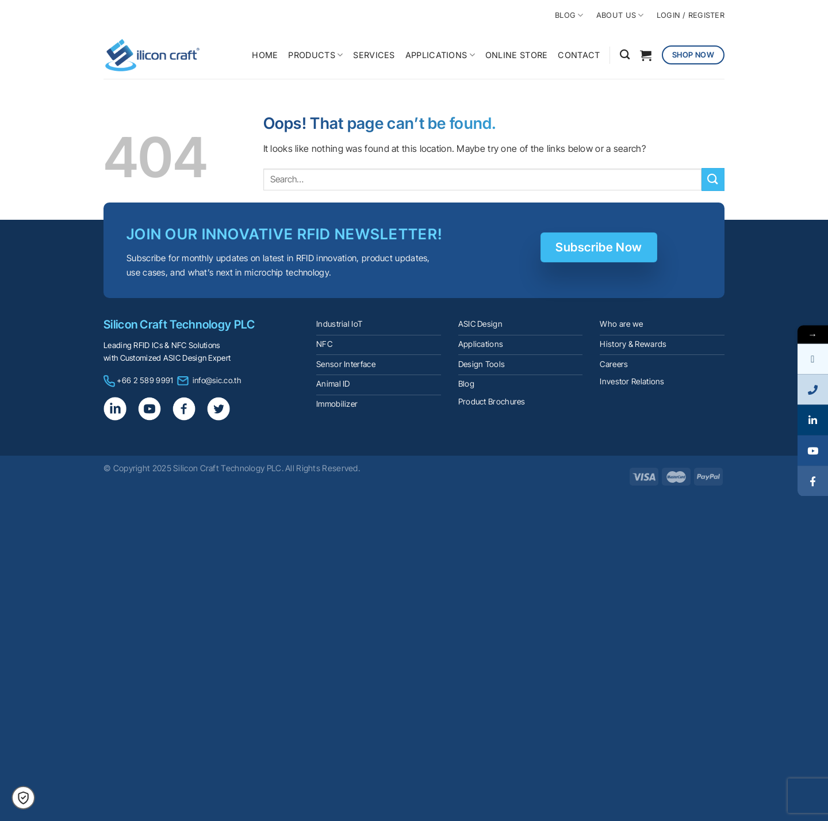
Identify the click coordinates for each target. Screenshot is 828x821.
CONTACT (579, 55)
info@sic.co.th (217, 380)
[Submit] (713, 179)
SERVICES (373, 55)
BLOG (569, 15)
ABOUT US (620, 15)
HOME (265, 55)
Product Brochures (492, 401)
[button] (23, 797)
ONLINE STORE (516, 55)
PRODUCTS (315, 54)
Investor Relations (632, 381)
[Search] (625, 55)
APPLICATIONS (440, 54)
